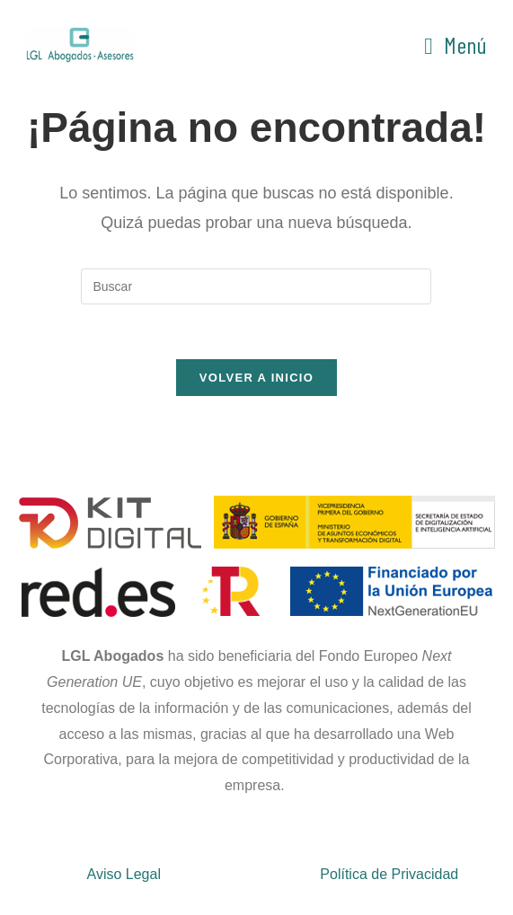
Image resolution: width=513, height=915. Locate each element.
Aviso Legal (124, 874)
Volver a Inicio (256, 377)
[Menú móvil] (455, 44)
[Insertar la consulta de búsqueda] (256, 286)
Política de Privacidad (389, 874)
